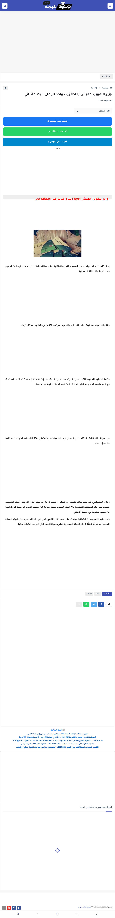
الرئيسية (107, 88)
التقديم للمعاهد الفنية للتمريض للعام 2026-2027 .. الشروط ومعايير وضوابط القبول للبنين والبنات (57, 747)
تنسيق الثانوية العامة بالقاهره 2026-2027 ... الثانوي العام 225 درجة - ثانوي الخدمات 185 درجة (57, 737)
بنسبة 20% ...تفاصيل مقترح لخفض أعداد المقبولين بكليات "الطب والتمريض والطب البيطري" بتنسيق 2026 (57, 741)
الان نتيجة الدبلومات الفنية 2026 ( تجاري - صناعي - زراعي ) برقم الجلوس (57, 734)
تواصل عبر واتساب (58, 131)
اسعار (89, 594)
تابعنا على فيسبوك (57, 121)
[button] (101, 604)
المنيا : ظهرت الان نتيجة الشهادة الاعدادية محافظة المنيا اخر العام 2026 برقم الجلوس (57, 744)
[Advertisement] (57, 49)
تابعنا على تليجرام (57, 142)
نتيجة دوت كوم (84, 907)
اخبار (93, 88)
